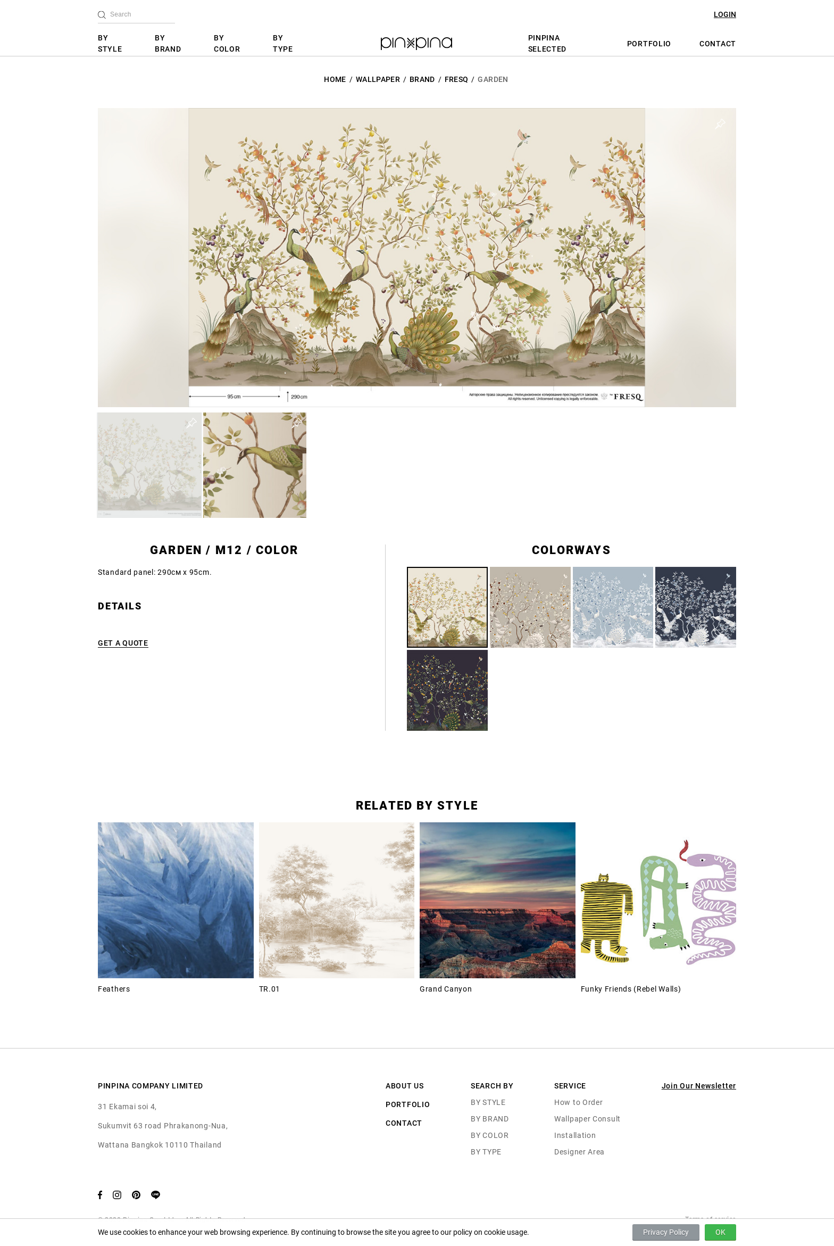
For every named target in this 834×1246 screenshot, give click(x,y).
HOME (335, 79)
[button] (149, 465)
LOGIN (725, 14)
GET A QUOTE (123, 643)
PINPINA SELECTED (547, 43)
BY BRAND (168, 43)
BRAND (422, 79)
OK (720, 1232)
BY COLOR (227, 43)
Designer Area (579, 1152)
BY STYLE (110, 43)
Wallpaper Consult (587, 1119)
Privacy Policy (666, 1232)
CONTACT (717, 43)
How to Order (578, 1102)
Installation (575, 1135)
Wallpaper (378, 79)
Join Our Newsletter (699, 1086)
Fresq (457, 79)
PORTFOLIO (649, 43)
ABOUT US (405, 1086)
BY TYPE (283, 43)
